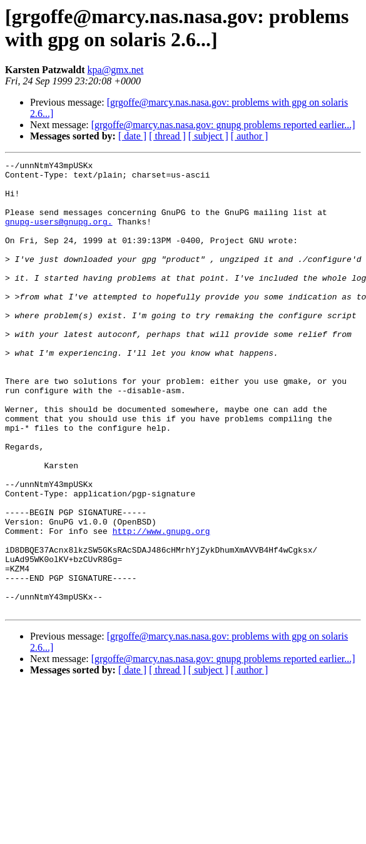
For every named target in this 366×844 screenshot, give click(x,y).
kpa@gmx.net (116, 69)
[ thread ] (167, 136)
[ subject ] (208, 136)
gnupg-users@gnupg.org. (59, 234)
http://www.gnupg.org (161, 605)
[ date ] (132, 136)
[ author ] (249, 136)
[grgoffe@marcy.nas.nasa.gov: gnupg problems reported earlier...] (223, 124)
